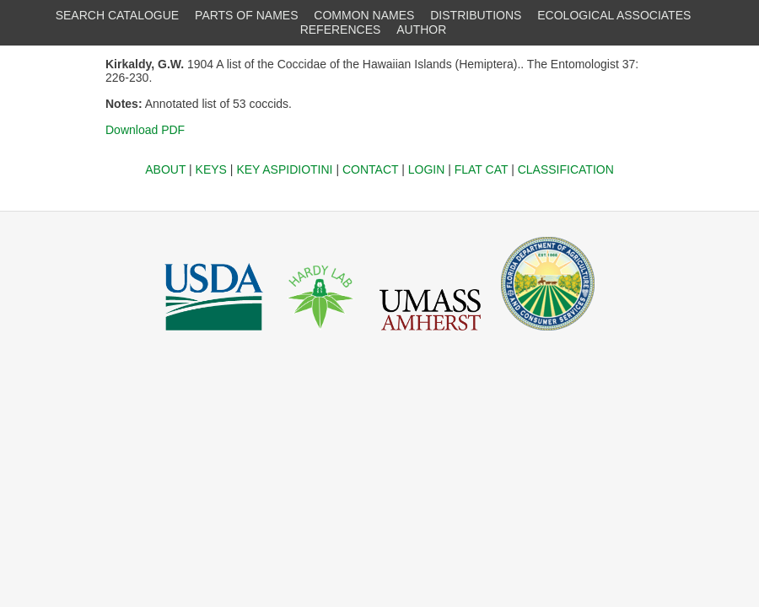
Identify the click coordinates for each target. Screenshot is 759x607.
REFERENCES (340, 29)
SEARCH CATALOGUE (118, 15)
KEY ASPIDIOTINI (284, 169)
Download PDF (145, 130)
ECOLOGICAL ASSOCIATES (614, 15)
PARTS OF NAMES (246, 15)
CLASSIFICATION (566, 169)
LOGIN (426, 169)
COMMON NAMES (364, 15)
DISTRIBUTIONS (475, 15)
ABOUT (165, 169)
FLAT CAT (482, 169)
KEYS (211, 169)
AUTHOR (421, 29)
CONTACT (370, 169)
